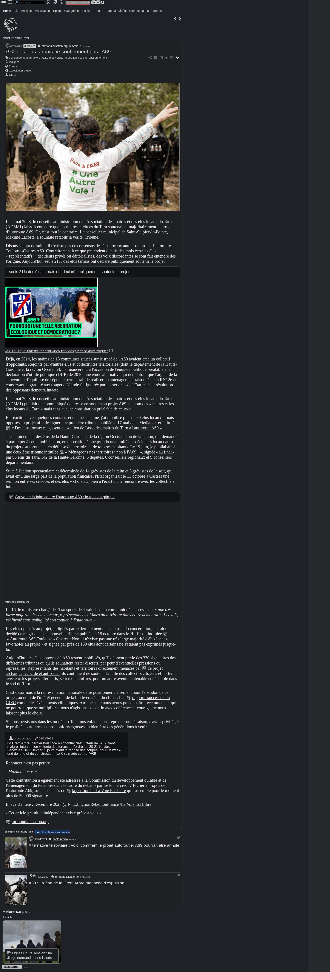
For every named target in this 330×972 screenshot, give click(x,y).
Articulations (43, 10)
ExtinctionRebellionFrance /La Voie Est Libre (111, 804)
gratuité (43, 57)
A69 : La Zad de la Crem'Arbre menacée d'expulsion (76, 882)
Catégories (71, 10)
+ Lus (98, 10)
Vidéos (123, 10)
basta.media (60, 839)
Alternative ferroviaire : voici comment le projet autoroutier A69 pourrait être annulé (104, 845)
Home (7, 10)
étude (27, 70)
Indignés (14, 62)
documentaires (16, 38)
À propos (156, 10)
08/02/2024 (43, 738)
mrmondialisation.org (55, 46)
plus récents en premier (53, 832)
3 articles (29, 46)
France (13, 66)
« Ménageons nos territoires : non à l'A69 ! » (103, 452)
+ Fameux (110, 10)
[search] (29, 2)
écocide (83, 57)
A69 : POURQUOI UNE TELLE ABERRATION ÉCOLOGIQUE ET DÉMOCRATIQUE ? (56, 351)
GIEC (12, 74)
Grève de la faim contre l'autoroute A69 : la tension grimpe (65, 497)
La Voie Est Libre (19, 738)
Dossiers (86, 10)
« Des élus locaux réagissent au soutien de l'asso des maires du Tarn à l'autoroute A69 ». (87, 427)
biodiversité (56, 57)
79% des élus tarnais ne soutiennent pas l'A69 (58, 51)
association (16, 70)
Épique (58, 10)
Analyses (27, 10)
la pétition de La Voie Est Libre (99, 790)
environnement (98, 57)
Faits (16, 10)
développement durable (23, 57)
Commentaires (139, 10)
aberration (71, 57)
